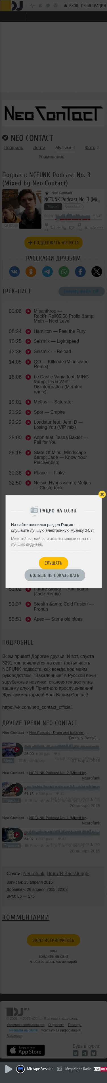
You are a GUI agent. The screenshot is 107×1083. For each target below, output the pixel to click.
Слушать (53, 563)
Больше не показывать (54, 575)
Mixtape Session (40, 1068)
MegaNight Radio (78, 1069)
